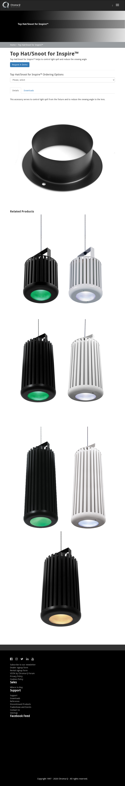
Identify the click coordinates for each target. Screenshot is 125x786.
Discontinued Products (20, 704)
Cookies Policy (16, 679)
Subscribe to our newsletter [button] (23, 664)
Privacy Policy (16, 676)
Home (13, 44)
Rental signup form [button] (19, 670)
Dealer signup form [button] (19, 667)
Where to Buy (16, 687)
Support (13, 695)
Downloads (29, 90)
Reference (15, 701)
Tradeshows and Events (20, 707)
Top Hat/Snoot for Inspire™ (30, 44)
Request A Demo (20, 64)
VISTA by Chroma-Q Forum (22, 673)
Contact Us (15, 710)
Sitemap (14, 712)
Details (15, 90)
